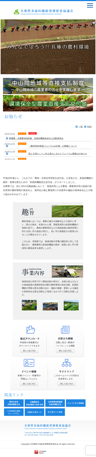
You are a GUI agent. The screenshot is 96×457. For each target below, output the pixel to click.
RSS (89, 126)
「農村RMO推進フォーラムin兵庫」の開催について (52, 146)
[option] (48, 46)
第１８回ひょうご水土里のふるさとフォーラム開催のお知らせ (57, 153)
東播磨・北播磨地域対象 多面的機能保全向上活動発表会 (36, 138)
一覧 (81, 126)
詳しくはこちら (29, 351)
